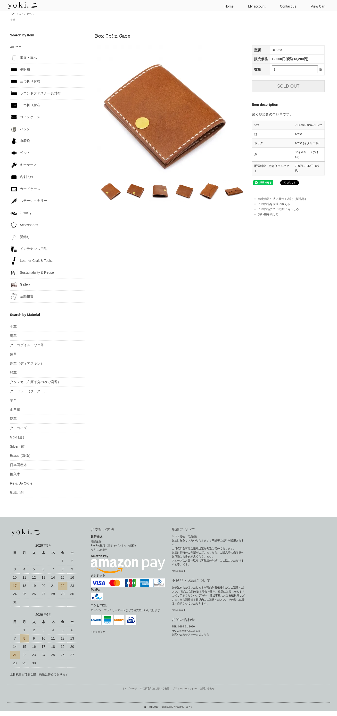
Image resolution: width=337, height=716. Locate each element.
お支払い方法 (102, 529)
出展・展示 (23, 58)
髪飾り (20, 237)
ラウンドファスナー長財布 (35, 93)
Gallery (20, 284)
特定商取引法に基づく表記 (154, 688)
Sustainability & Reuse (32, 273)
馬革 (13, 336)
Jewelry (20, 213)
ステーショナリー (28, 201)
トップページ (130, 688)
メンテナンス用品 (28, 249)
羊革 (13, 400)
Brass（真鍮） (21, 456)
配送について (183, 529)
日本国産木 (18, 465)
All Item (15, 47)
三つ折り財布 (25, 81)
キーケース (23, 165)
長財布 (20, 70)
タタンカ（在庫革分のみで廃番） (35, 382)
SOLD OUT (288, 86)
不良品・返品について (191, 580)
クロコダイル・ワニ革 (27, 345)
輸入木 (15, 474)
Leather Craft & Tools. (31, 261)
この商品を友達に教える (274, 204)
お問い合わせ (207, 688)
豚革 (13, 419)
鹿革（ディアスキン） (27, 363)
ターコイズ (18, 428)
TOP (12, 13)
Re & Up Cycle (21, 483)
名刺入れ (21, 177)
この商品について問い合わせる (278, 209)
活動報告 (21, 296)
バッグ (20, 129)
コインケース (26, 13)
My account (254, 6)
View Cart (316, 6)
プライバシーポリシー (185, 688)
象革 (13, 354)
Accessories (24, 225)
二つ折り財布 (25, 105)
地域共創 (17, 492)
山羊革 (15, 409)
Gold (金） (18, 437)
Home (227, 6)
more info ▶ (98, 631)
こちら (205, 634)
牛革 (12, 19)
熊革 (13, 373)
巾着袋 (20, 141)
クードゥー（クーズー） (28, 391)
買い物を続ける (268, 214)
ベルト (20, 153)
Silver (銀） (18, 446)
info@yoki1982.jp (190, 630)
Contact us (286, 6)
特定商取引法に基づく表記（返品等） (283, 199)
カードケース (25, 189)
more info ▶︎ (179, 570)
